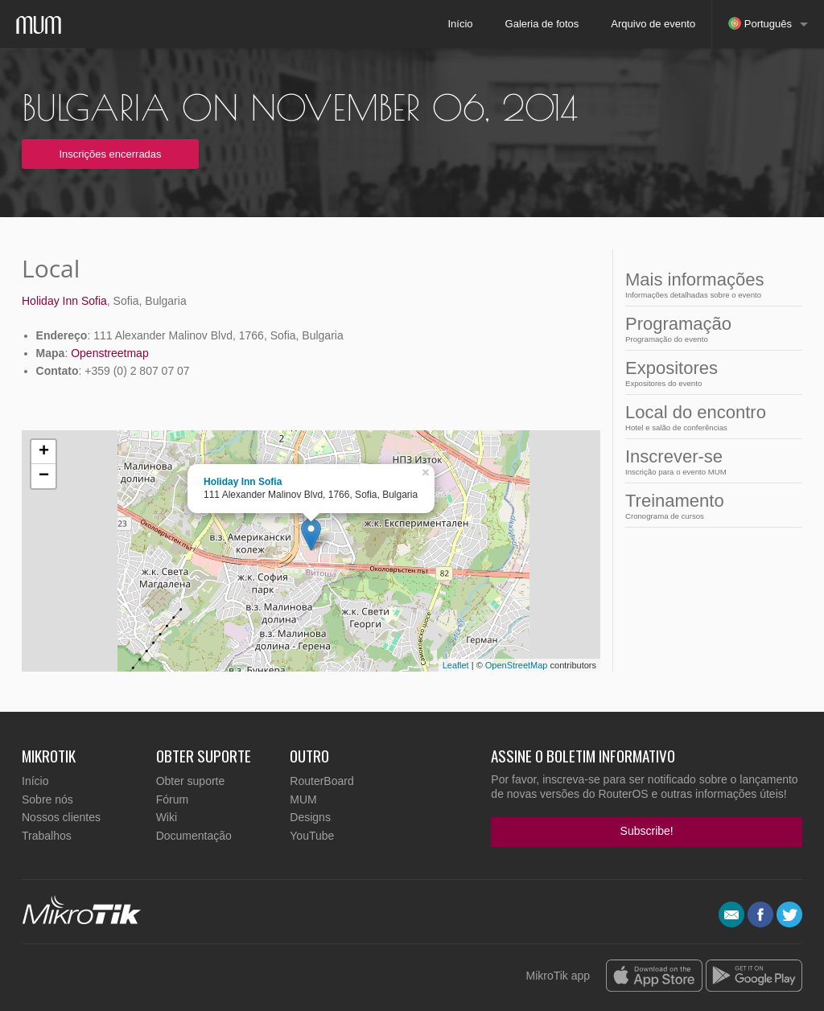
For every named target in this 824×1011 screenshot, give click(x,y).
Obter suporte (190, 781)
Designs (310, 817)
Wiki (166, 817)
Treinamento (695, 505)
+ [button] (44, 452)
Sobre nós (47, 799)
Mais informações (695, 284)
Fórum (172, 799)
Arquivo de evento (653, 24)
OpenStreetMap (516, 665)
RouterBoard (321, 781)
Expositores (695, 373)
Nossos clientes (61, 817)
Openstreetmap (110, 353)
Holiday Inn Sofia (64, 300)
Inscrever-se (695, 461)
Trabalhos (47, 835)
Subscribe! (647, 830)
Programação (695, 328)
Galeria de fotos (542, 24)
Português (760, 23)
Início (459, 24)
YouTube (312, 835)
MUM (303, 799)
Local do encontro (695, 417)
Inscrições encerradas (110, 154)
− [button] (44, 476)
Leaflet (456, 665)
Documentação (194, 835)
